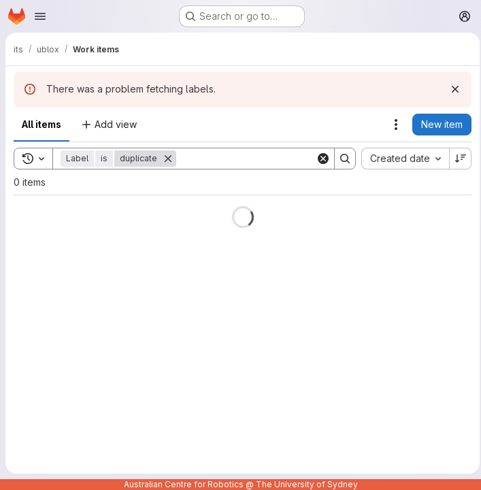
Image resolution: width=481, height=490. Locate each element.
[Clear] (319, 158)
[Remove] (168, 158)
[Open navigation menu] (40, 16)
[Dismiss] (451, 89)
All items (41, 124)
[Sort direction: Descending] (456, 158)
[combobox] (401, 158)
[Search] (260, 158)
